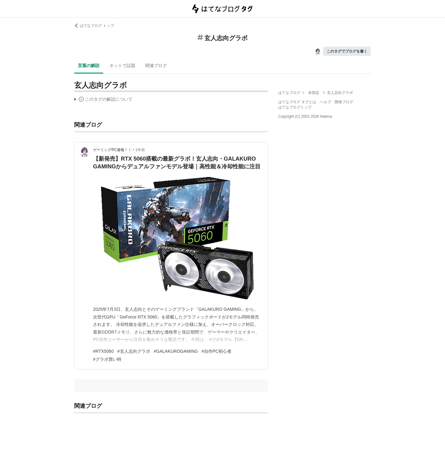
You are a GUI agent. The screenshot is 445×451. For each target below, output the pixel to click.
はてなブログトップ (295, 107)
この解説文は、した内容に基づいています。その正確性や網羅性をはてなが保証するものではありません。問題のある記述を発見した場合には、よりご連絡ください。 (103, 100)
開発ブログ (344, 102)
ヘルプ (325, 102)
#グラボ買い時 (107, 359)
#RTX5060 (103, 351)
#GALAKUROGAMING (176, 351)
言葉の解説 (89, 65)
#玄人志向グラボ (133, 351)
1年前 (140, 150)
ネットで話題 (122, 65)
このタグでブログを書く (347, 51)
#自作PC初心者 (216, 351)
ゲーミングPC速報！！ (112, 150)
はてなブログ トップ (94, 25)
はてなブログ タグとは (297, 102)
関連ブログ (156, 65)
